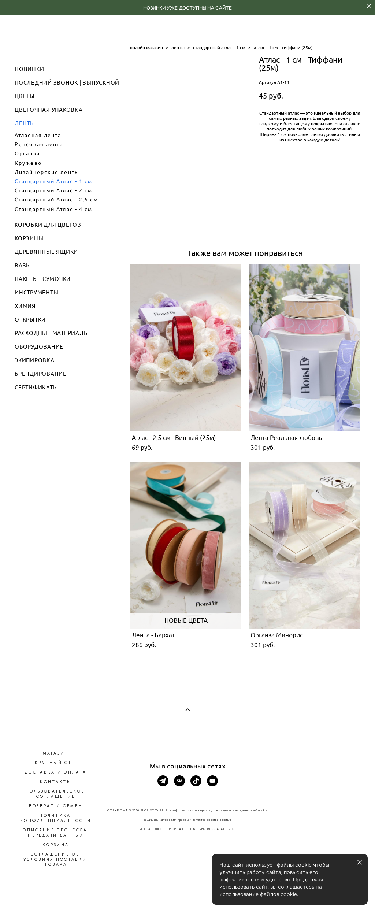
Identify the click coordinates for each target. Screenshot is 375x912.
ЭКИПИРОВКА (35, 360)
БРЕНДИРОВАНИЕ (41, 374)
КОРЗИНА (55, 844)
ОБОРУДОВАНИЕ (39, 347)
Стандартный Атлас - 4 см (53, 209)
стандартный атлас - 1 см (219, 47)
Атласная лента (38, 135)
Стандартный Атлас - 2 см (53, 190)
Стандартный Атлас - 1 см (53, 181)
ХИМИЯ (25, 306)
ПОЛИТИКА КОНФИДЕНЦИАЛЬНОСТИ (55, 818)
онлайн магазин (146, 47)
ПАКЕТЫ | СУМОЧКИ (43, 279)
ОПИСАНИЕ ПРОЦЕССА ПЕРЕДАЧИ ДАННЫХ (55, 833)
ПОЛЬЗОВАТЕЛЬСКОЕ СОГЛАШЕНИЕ (55, 794)
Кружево (28, 163)
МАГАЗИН (56, 753)
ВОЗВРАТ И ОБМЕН (56, 806)
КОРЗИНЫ (29, 238)
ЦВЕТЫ (25, 96)
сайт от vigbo (187, 894)
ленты (178, 47)
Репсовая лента (39, 144)
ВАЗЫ (23, 265)
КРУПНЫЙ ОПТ (56, 762)
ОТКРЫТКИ (30, 319)
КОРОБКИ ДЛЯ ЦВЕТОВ (48, 225)
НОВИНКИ (29, 69)
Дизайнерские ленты (47, 172)
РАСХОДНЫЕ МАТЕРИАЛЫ (52, 333)
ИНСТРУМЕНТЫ (36, 292)
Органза (27, 153)
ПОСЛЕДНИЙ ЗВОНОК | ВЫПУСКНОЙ (67, 82)
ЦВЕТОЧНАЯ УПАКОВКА (49, 110)
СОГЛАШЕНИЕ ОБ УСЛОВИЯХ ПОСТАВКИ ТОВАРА (55, 859)
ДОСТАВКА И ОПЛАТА (55, 772)
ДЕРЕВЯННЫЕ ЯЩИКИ (46, 252)
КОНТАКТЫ (55, 781)
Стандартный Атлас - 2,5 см (56, 200)
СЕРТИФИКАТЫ (36, 387)
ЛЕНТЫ (25, 123)
